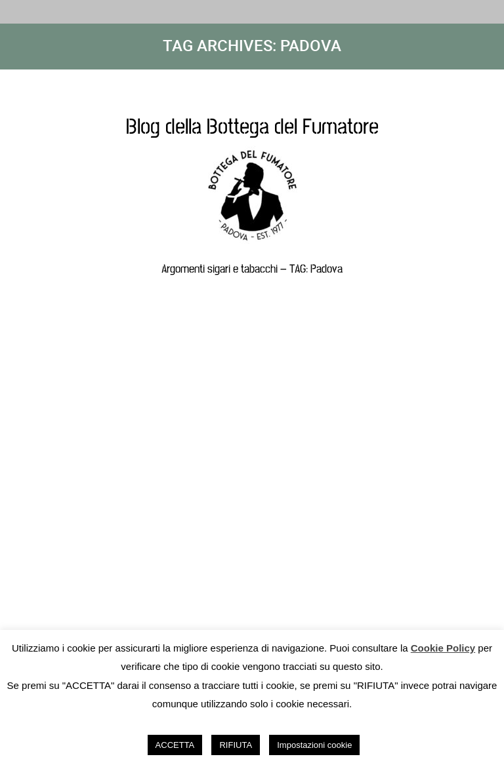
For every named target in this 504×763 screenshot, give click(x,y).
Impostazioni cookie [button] (314, 745)
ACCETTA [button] (175, 745)
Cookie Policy (443, 648)
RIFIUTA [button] (235, 745)
